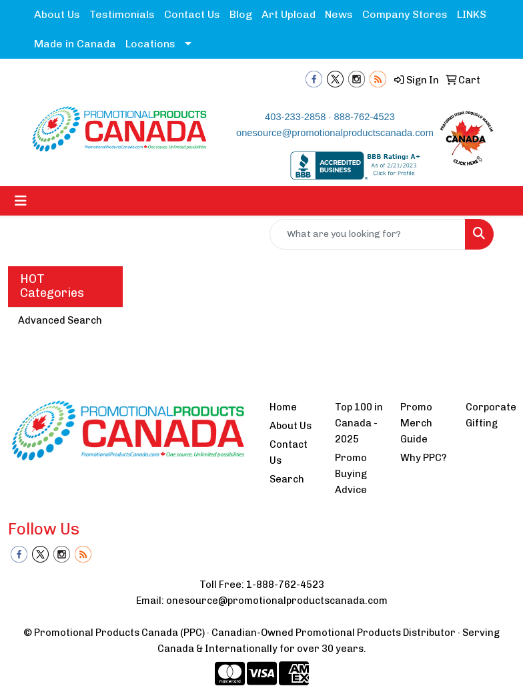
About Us (57, 14)
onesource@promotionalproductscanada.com (335, 132)
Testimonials (122, 14)
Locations (150, 43)
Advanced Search (60, 320)
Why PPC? (423, 458)
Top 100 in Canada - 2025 (359, 423)
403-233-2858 (295, 116)
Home (283, 407)
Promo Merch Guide (416, 423)
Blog (240, 14)
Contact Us (192, 14)
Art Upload (289, 14)
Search (287, 479)
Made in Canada (75, 43)
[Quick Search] (368, 234)
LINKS (471, 14)
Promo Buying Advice (351, 474)
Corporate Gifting (490, 415)
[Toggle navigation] (21, 201)
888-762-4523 (364, 116)
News (339, 14)
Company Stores (405, 14)
